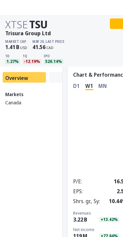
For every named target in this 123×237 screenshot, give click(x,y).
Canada (13, 102)
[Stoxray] (21, 8)
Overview (16, 78)
